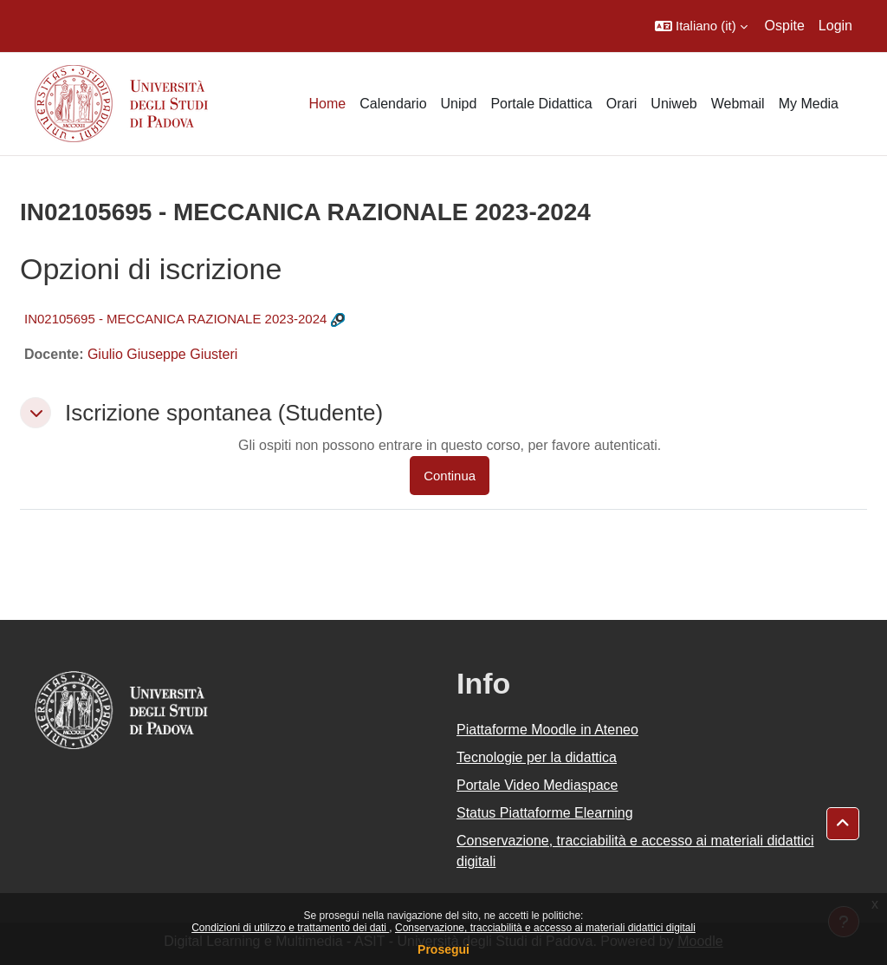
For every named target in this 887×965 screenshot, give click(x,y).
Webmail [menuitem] (738, 103)
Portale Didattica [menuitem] (541, 103)
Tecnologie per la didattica (536, 757)
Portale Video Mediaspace (537, 785)
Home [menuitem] (327, 103)
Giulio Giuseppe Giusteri (162, 354)
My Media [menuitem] (808, 103)
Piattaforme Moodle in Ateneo (547, 729)
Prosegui (443, 949)
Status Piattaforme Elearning (544, 812)
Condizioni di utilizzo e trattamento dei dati (290, 928)
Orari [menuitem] (622, 103)
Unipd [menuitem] (459, 103)
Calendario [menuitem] (392, 103)
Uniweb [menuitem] (673, 103)
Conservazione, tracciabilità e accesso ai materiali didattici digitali (545, 928)
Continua (450, 475)
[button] (701, 26)
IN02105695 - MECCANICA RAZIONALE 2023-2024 (175, 318)
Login (835, 25)
